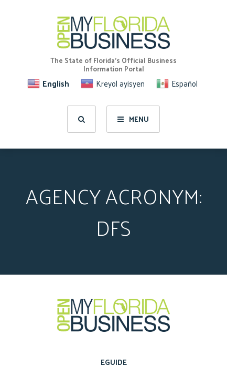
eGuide (114, 362)
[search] (81, 119)
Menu (133, 118)
